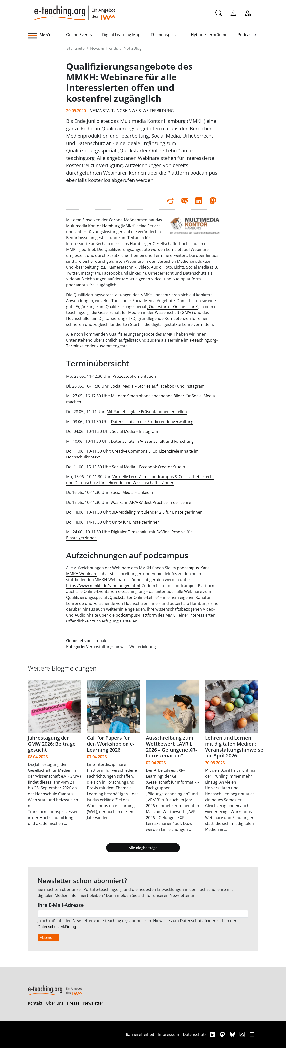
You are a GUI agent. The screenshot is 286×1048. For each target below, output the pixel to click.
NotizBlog (133, 48)
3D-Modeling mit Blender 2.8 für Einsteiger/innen (157, 512)
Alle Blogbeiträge (143, 847)
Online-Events (79, 34)
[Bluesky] (233, 1034)
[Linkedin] (213, 1034)
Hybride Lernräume (209, 34)
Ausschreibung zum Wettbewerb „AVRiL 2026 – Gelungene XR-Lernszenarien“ (171, 747)
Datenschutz (195, 1034)
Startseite (76, 48)
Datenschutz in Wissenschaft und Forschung (152, 441)
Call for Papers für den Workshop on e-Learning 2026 (110, 744)
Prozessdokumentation (134, 376)
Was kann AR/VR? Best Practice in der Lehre (151, 502)
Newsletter (93, 1003)
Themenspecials (166, 34)
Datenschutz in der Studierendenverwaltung (152, 421)
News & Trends (104, 48)
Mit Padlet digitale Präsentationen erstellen (147, 411)
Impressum (168, 1034)
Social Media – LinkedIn (132, 492)
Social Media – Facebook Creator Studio (148, 467)
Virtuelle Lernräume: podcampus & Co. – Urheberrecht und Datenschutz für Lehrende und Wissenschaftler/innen (140, 479)
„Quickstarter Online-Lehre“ (172, 306)
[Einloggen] (233, 12)
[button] (47, 35)
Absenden (48, 937)
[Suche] (218, 12)
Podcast (245, 34)
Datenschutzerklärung (57, 927)
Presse (73, 1003)
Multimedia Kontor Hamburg (93, 226)
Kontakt (35, 1003)
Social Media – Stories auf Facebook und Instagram (158, 386)
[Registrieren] (247, 12)
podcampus (77, 285)
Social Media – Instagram (135, 431)
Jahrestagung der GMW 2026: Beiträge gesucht (52, 744)
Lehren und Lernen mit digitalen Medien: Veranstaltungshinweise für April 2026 (234, 747)
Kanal (201, 597)
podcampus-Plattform (136, 615)
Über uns (54, 1003)
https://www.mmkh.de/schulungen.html (103, 585)
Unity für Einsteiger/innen (136, 522)
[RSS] (243, 1034)
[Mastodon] (223, 1034)
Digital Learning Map (121, 34)
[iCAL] (252, 1034)
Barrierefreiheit (140, 1034)
